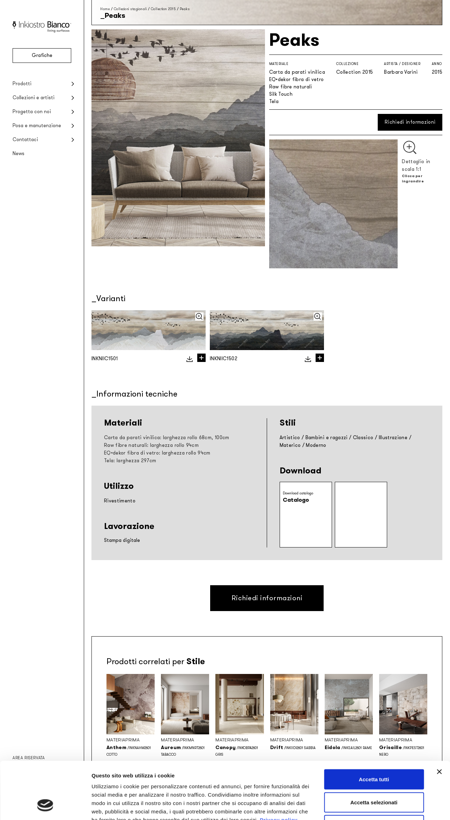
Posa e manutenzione (37, 125)
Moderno (316, 445)
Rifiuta (374, 774)
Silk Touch (281, 94)
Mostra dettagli (367, 806)
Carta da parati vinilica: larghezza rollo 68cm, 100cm (166, 437)
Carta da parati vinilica (297, 72)
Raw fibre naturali (290, 87)
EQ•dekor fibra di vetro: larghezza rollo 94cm (157, 453)
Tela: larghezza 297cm (130, 460)
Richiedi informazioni (410, 122)
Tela (274, 101)
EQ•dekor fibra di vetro (296, 79)
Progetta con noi (32, 111)
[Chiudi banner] (439, 720)
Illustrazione (393, 437)
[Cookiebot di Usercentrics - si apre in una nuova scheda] (45, 806)
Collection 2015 (163, 9)
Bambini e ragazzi (326, 437)
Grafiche (42, 55)
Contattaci (25, 139)
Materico (290, 445)
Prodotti (22, 83)
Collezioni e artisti (33, 97)
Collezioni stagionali (130, 9)
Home (105, 9)
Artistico (290, 437)
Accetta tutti (374, 728)
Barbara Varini (401, 72)
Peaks (185, 9)
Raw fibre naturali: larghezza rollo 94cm (151, 445)
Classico (363, 437)
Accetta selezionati (373, 751)
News (18, 153)
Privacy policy (278, 769)
